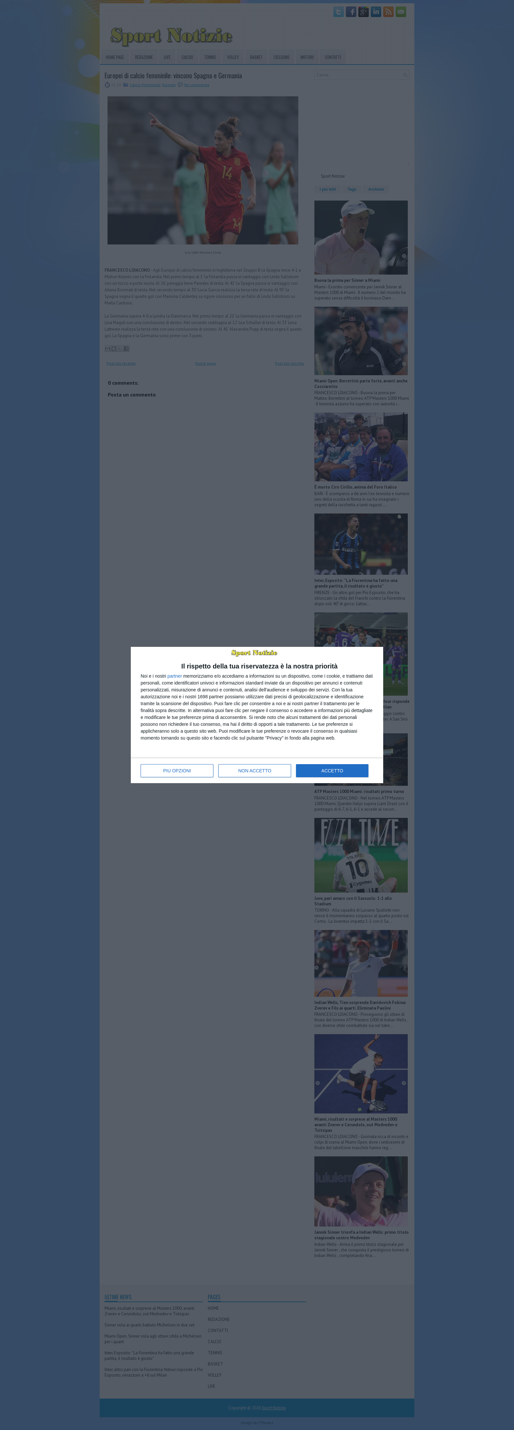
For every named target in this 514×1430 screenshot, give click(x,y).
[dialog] (257, 715)
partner (175, 676)
